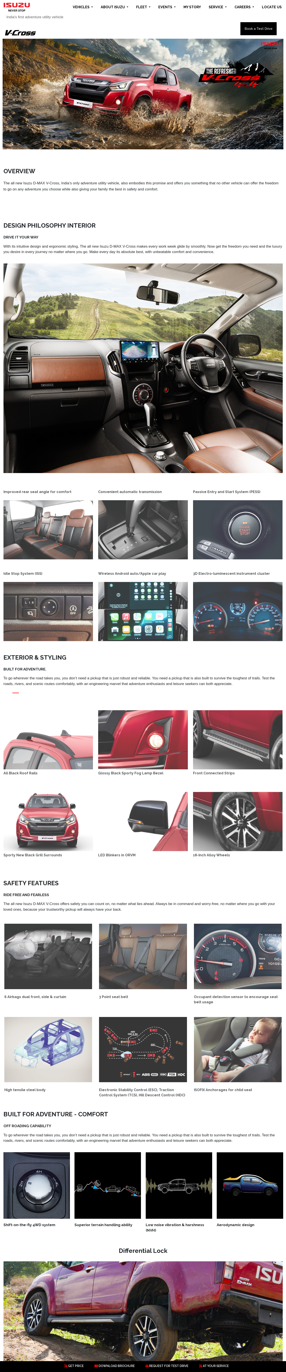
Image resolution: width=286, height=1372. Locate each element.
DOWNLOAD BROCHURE (114, 1366)
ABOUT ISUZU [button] (113, 7)
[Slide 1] (15, 696)
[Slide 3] (31, 696)
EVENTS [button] (165, 7)
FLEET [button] (142, 7)
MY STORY (192, 7)
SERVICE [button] (216, 7)
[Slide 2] (23, 696)
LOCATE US (272, 7)
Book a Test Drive (259, 29)
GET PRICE (74, 1366)
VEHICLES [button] (81, 7)
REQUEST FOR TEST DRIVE (166, 1366)
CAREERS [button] (243, 7)
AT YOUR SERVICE (214, 1366)
